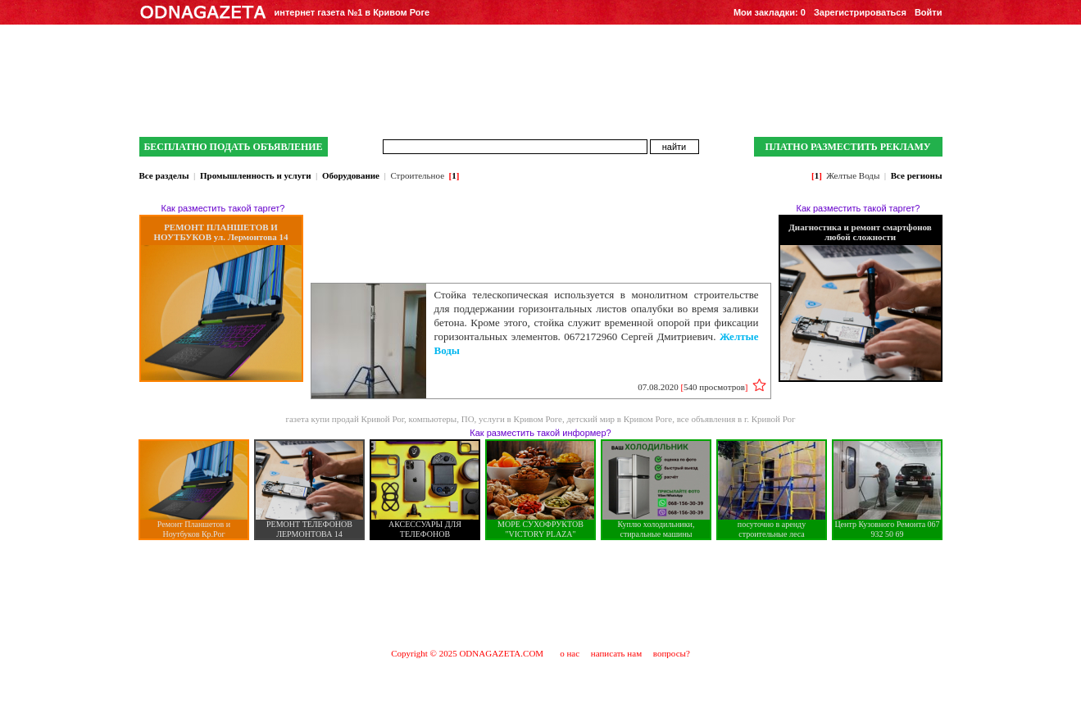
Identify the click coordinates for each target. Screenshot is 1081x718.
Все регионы (916, 175)
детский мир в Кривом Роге (620, 419)
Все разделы (164, 175)
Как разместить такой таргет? (223, 208)
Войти (928, 12)
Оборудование (350, 175)
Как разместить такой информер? (540, 433)
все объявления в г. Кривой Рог (736, 419)
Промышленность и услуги (255, 175)
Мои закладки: (770, 12)
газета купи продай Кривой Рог (344, 419)
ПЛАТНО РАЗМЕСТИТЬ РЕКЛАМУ (847, 146)
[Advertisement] (541, 593)
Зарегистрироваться (860, 12)
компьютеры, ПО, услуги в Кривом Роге (485, 419)
